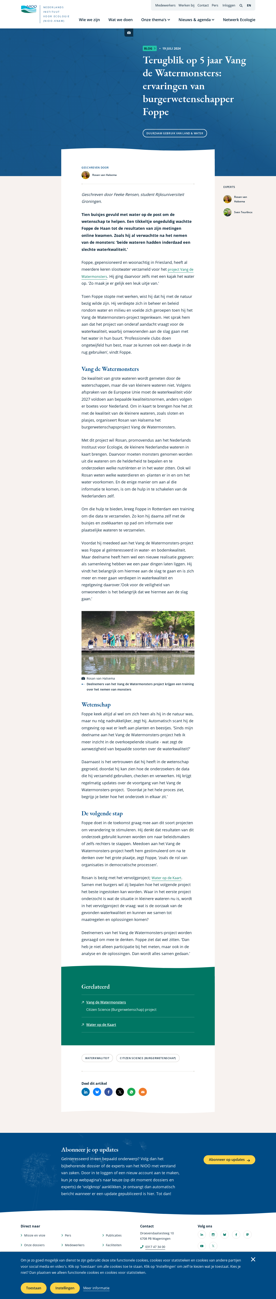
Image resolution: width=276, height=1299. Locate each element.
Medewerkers (165, 5)
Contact (203, 5)
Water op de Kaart (168, 877)
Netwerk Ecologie (239, 19)
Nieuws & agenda (195, 19)
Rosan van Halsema (240, 199)
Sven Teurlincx (243, 212)
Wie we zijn (89, 19)
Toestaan (33, 1288)
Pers (215, 5)
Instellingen (64, 1288)
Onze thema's (153, 19)
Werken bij (186, 5)
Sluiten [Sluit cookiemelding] (253, 1259)
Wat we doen (120, 19)
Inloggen (229, 5)
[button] (138, 643)
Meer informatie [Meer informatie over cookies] (96, 1288)
